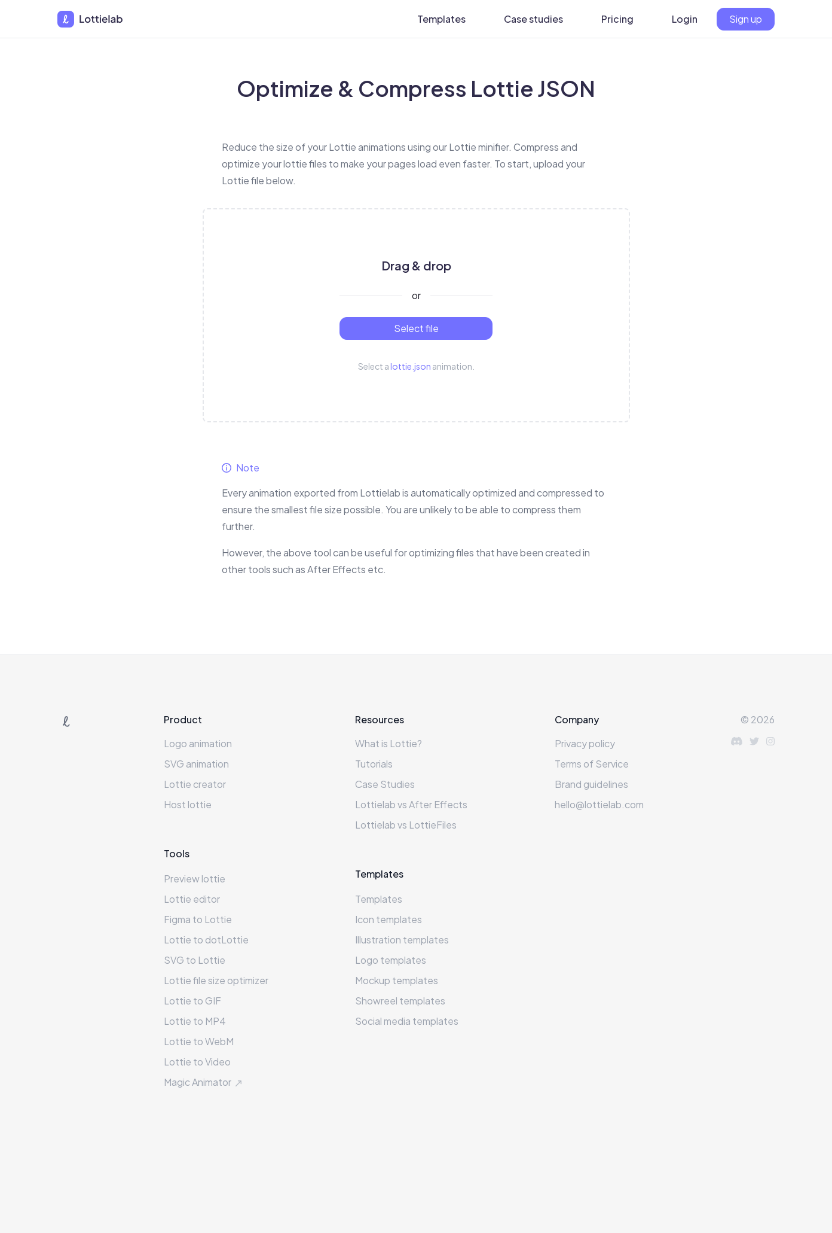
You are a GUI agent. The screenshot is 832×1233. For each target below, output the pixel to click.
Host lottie (188, 804)
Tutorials (374, 763)
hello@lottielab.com (599, 804)
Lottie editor (192, 899)
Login (685, 19)
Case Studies (385, 784)
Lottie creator (195, 784)
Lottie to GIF (192, 1000)
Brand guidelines (591, 784)
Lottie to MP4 (195, 1021)
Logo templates (390, 960)
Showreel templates (400, 1000)
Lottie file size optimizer (216, 980)
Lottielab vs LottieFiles (406, 824)
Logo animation (198, 743)
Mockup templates (396, 980)
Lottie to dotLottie (206, 939)
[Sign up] (746, 19)
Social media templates (406, 1021)
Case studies (533, 19)
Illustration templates (402, 939)
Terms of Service (592, 763)
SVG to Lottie (194, 960)
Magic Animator (204, 1082)
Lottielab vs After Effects (411, 804)
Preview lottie (194, 878)
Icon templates (388, 919)
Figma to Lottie (198, 919)
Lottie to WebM (199, 1041)
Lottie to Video (197, 1061)
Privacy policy (585, 743)
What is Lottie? (388, 743)
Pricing (617, 19)
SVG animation (196, 763)
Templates (441, 19)
